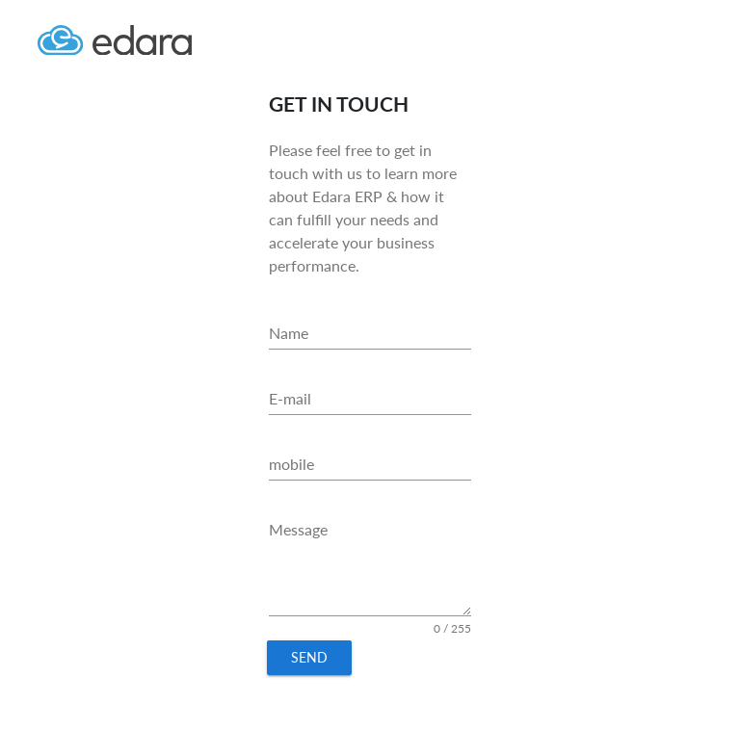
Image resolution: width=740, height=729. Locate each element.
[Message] (370, 564)
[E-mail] (370, 398)
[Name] (370, 333)
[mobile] (370, 464)
